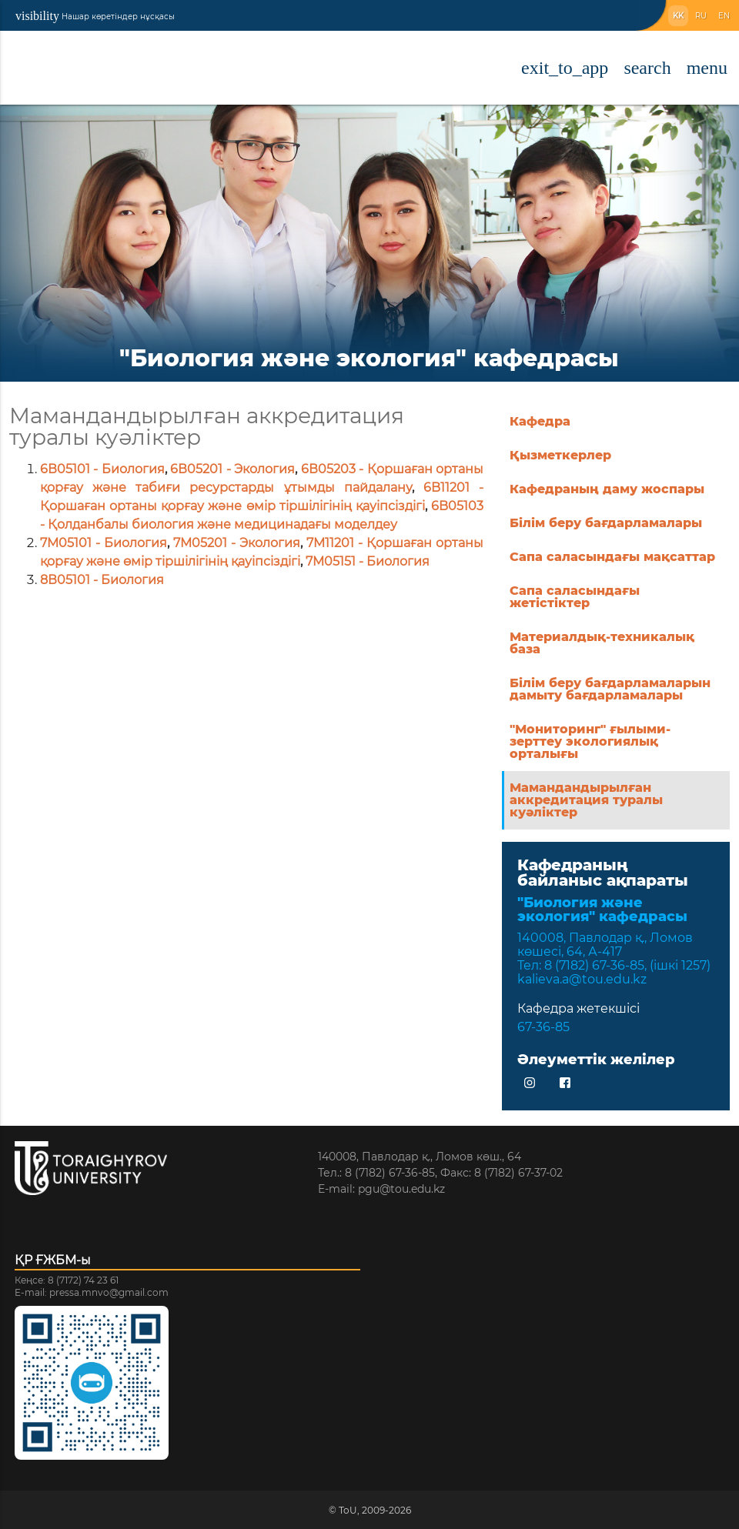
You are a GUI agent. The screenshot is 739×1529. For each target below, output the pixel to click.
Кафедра (540, 421)
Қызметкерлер (560, 455)
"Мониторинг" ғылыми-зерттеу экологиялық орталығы (590, 741)
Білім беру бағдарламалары (606, 523)
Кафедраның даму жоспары (607, 489)
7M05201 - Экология (236, 543)
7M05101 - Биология (103, 543)
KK (678, 16)
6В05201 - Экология (232, 469)
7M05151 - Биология (368, 561)
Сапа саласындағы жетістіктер (575, 596)
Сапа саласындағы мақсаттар (612, 556)
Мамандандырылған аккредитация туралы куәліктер (586, 800)
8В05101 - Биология (102, 580)
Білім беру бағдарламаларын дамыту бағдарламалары (610, 689)
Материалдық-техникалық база (602, 642)
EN (724, 16)
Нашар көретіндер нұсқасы (95, 15)
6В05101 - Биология (102, 469)
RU (701, 16)
